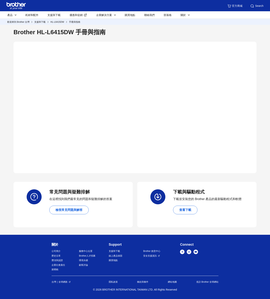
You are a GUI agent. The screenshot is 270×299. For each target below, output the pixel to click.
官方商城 (234, 6)
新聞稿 (55, 269)
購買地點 (130, 15)
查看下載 (185, 209)
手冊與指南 (74, 22)
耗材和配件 (31, 15)
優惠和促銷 (76, 15)
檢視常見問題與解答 (69, 209)
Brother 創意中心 (151, 251)
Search (256, 6)
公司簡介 (56, 251)
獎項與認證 (57, 260)
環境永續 (83, 260)
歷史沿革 (56, 255)
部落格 (168, 15)
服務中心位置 (85, 251)
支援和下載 (40, 22)
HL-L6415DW (57, 22)
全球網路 (63, 282)
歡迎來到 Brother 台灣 (18, 22)
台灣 (54, 282)
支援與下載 (54, 15)
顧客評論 (83, 265)
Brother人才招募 (87, 255)
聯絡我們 (149, 15)
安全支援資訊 (150, 255)
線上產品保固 (115, 255)
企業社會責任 (58, 265)
